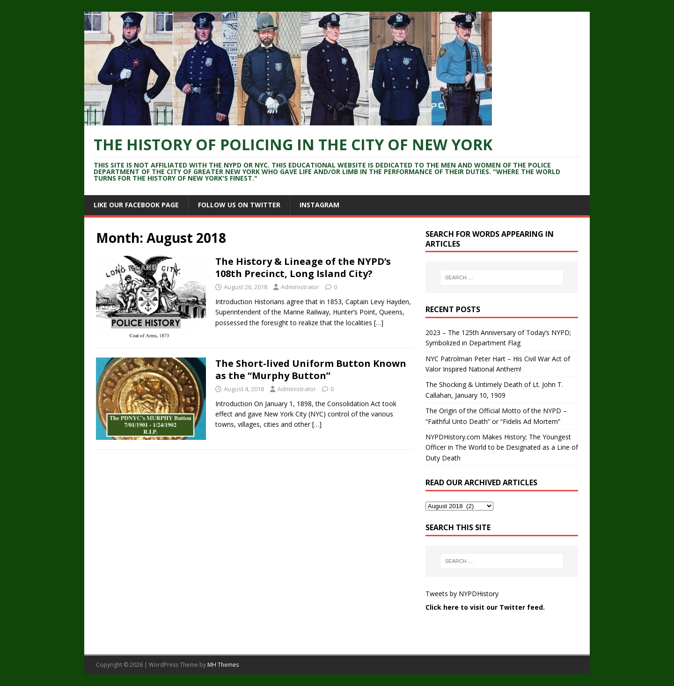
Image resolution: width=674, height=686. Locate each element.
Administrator (300, 287)
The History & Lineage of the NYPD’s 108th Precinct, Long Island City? (303, 267)
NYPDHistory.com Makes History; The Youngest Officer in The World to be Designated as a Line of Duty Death (501, 447)
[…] (378, 322)
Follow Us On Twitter (239, 204)
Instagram (319, 204)
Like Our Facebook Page (136, 204)
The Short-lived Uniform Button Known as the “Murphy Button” (310, 369)
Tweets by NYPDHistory (461, 593)
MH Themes (223, 665)
